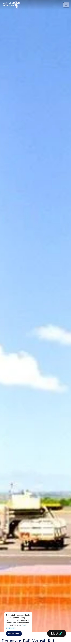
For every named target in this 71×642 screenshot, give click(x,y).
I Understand (13, 633)
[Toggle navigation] (66, 4)
